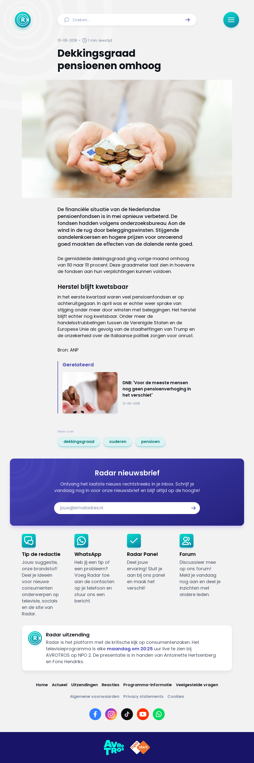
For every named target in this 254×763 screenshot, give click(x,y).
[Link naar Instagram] (111, 714)
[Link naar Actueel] (59, 685)
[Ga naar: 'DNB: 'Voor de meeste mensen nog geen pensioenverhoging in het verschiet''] (129, 392)
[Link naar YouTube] (143, 714)
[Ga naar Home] (23, 20)
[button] (187, 20)
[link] (79, 442)
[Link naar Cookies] (175, 696)
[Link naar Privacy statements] (143, 696)
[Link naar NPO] (140, 747)
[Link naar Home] (42, 685)
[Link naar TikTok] (127, 714)
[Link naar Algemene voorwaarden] (94, 696)
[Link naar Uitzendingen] (84, 685)
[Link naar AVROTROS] (114, 747)
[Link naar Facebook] (95, 714)
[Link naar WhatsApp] (159, 714)
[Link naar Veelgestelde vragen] (197, 685)
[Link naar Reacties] (110, 685)
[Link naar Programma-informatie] (147, 685)
